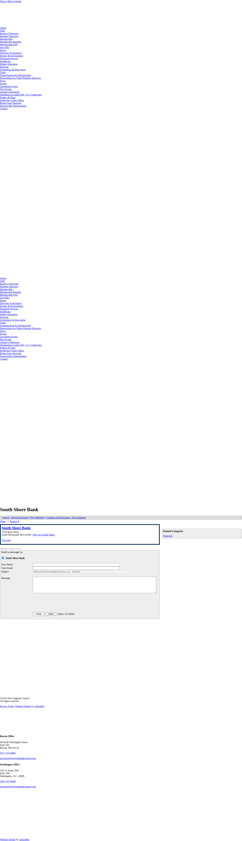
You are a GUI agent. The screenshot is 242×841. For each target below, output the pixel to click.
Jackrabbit (39, 706)
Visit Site (6, 540)
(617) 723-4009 (7, 753)
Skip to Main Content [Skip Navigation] (10, 1)
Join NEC (5, 47)
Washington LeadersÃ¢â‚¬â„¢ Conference (21, 94)
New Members (37, 517)
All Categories (78, 517)
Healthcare (5, 61)
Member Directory (9, 36)
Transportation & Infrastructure (15, 75)
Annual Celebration (9, 92)
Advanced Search (19, 517)
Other (3, 521)
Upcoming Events (9, 86)
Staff (2, 30)
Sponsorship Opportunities (13, 106)
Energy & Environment (11, 55)
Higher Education (8, 64)
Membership (6, 39)
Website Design (22, 706)
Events (3, 83)
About (3, 28)
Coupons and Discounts (58, 517)
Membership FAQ (9, 44)
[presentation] (56, 603)
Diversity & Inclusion (11, 53)
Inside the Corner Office (12, 100)
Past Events (5, 89)
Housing (4, 67)
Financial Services (9, 58)
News (3, 81)
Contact (4, 108)
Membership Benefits (10, 42)
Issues (3, 50)
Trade (3, 72)
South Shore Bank (16, 528)
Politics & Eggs (7, 97)
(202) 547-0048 (7, 781)
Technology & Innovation (12, 69)
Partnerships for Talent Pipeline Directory (20, 78)
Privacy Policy (7, 706)
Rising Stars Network (10, 103)
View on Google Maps (43, 534)
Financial (168, 536)
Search (5, 517)
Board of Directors (9, 33)
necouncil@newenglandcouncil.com (18, 758)
